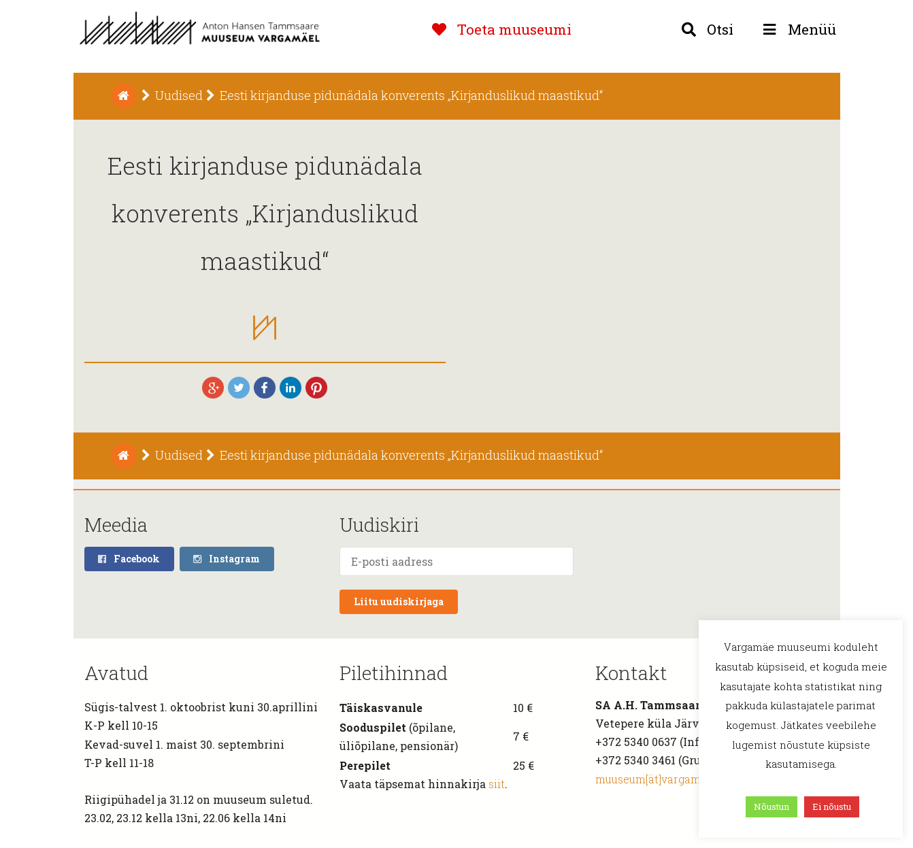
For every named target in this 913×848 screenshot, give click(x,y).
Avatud (116, 672)
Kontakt (631, 672)
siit (496, 784)
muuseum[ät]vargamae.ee (661, 779)
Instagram (226, 558)
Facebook (129, 558)
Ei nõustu (831, 806)
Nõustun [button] (771, 806)
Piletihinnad (393, 672)
